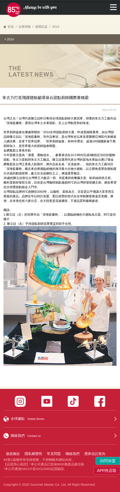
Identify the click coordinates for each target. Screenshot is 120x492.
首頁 (11, 26)
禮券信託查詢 (94, 454)
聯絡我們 (72, 454)
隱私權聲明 (33, 454)
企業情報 (25, 26)
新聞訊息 (41, 26)
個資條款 (13, 454)
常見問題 (54, 454)
